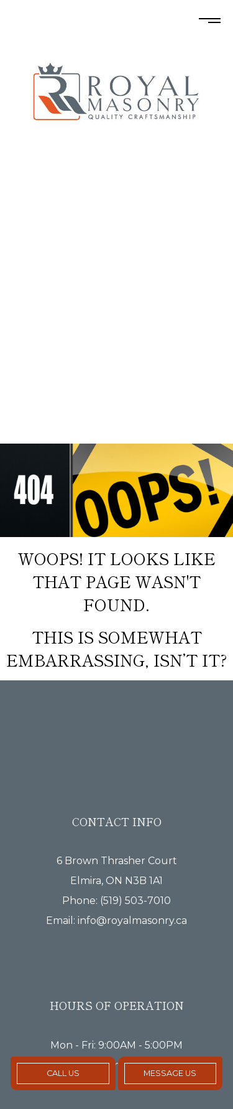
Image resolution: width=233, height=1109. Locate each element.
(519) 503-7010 (135, 901)
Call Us (63, 1073)
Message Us (170, 1073)
